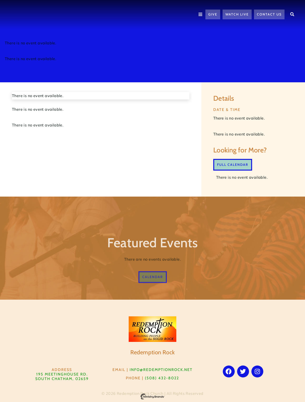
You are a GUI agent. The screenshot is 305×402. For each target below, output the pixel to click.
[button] (292, 14)
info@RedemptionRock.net (161, 369)
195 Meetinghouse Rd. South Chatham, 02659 (62, 376)
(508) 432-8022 (162, 378)
